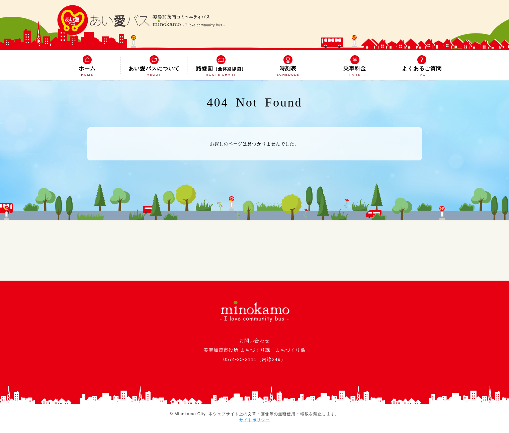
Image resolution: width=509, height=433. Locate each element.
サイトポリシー (254, 420)
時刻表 (287, 66)
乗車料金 (354, 66)
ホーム (87, 66)
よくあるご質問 (421, 66)
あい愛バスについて (153, 66)
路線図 (220, 66)
